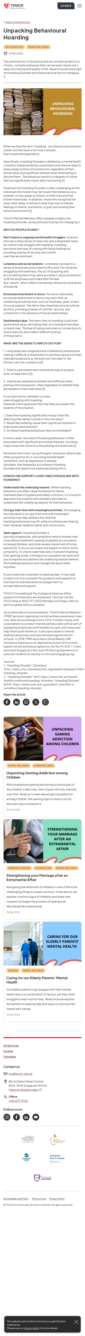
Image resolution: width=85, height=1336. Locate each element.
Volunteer (11, 1056)
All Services (11, 1045)
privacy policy (31, 1328)
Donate (66, 5)
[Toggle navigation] (79, 5)
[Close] (76, 1322)
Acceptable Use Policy (16, 1198)
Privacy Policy (57, 1198)
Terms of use (39, 1198)
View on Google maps (25, 1089)
